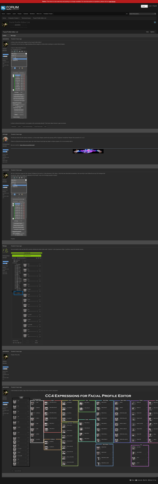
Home (3, 13)
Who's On (39, 13)
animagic (5, 134)
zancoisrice (17, 25)
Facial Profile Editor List (39, 18)
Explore (9, 13)
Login (150, 6)
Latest (14, 13)
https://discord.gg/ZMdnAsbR (27, 145)
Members (32, 13)
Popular (20, 13)
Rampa (5, 246)
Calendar (26, 13)
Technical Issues (26, 18)
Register (155, 6)
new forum (112, 1)
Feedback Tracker (48, 13)
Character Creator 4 (13, 18)
